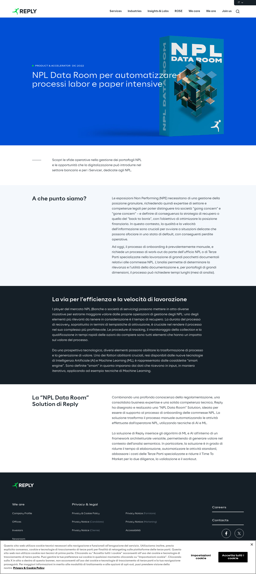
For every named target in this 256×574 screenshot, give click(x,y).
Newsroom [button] (18, 539)
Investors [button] (17, 530)
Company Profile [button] (22, 513)
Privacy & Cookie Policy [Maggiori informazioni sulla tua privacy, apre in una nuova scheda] (28, 568)
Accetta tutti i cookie (233, 557)
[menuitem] (116, 11)
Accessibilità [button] (133, 530)
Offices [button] (16, 522)
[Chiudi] (252, 544)
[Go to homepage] (24, 11)
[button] (228, 507)
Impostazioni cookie (201, 557)
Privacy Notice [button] (88, 522)
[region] (128, 557)
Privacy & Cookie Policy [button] (86, 513)
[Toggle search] (238, 11)
